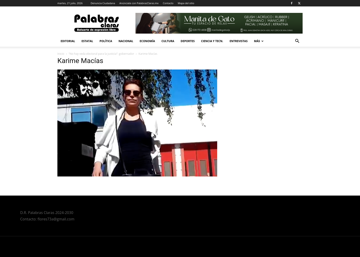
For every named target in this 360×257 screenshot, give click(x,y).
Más (259, 41)
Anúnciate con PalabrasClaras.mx (139, 3)
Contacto (168, 3)
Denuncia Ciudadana (103, 3)
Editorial (68, 41)
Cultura (167, 41)
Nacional (125, 41)
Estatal (87, 41)
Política (106, 41)
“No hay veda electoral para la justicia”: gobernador (101, 54)
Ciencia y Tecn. (212, 41)
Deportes (188, 41)
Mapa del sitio (186, 3)
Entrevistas (239, 41)
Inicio (60, 54)
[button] (297, 41)
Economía (147, 41)
